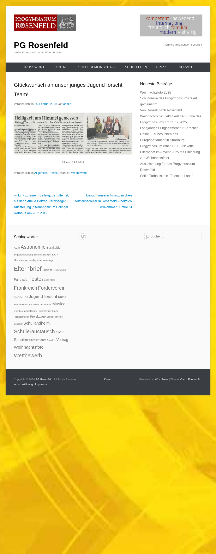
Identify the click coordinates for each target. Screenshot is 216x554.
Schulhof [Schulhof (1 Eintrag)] (18, 324)
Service (186, 67)
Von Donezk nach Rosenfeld (161, 110)
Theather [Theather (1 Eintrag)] (51, 340)
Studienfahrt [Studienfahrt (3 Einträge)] (37, 340)
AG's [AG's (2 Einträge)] (17, 247)
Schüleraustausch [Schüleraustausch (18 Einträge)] (34, 331)
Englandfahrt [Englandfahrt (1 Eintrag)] (59, 270)
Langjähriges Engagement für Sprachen (169, 128)
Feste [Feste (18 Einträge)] (34, 279)
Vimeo (82, 236)
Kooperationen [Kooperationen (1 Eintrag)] (21, 304)
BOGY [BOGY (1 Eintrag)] (55, 254)
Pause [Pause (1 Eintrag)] (55, 311)
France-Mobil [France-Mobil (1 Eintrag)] (48, 280)
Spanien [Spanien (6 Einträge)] (21, 339)
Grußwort (33, 67)
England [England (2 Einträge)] (47, 269)
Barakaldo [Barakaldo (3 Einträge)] (54, 247)
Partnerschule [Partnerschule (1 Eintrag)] (44, 311)
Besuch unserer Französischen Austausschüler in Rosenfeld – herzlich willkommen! (103, 201)
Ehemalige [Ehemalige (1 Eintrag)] (48, 260)
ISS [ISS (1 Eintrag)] (26, 297)
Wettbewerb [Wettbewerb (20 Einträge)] (28, 355)
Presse (163, 67)
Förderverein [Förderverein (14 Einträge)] (52, 288)
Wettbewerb (78, 173)
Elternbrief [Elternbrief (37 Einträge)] (28, 268)
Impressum (41, 384)
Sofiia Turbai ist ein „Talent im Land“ (166, 176)
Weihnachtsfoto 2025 (155, 92)
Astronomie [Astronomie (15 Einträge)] (33, 247)
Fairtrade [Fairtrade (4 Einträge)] (21, 279)
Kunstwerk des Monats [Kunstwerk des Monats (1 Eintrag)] (40, 304)
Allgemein (40, 173)
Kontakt (61, 67)
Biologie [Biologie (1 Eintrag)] (47, 254)
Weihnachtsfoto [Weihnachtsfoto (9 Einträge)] (28, 347)
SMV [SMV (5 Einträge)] (60, 332)
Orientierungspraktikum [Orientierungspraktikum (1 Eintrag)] (25, 311)
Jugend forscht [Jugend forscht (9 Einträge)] (43, 296)
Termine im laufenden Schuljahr (183, 44)
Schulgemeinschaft (97, 67)
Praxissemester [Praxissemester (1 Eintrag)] (21, 317)
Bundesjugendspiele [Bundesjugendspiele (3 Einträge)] (28, 260)
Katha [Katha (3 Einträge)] (62, 297)
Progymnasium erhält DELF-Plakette (167, 146)
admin (67, 104)
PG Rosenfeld (41, 45)
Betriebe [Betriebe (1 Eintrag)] (38, 254)
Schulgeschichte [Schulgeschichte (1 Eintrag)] (55, 317)
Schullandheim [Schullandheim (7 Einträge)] (36, 323)
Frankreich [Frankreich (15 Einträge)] (25, 288)
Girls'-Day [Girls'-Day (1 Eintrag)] (18, 297)
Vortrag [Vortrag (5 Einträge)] (62, 340)
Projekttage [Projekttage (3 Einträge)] (38, 316)
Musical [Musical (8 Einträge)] (59, 304)
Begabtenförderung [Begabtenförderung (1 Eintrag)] (23, 254)
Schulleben (136, 67)
